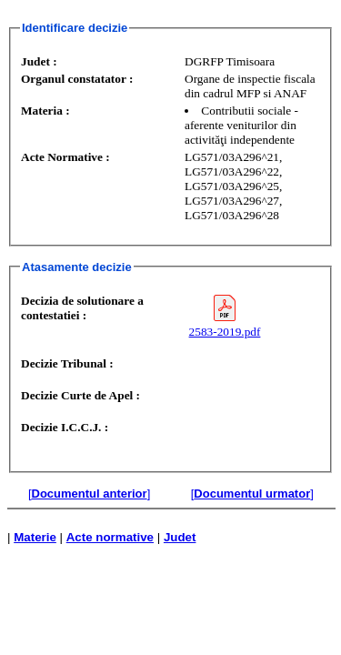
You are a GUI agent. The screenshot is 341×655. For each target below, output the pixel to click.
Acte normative (110, 537)
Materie (35, 537)
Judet (180, 537)
